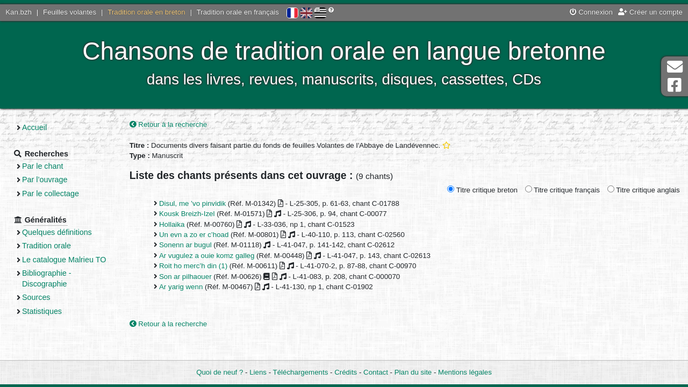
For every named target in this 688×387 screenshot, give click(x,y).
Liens (258, 372)
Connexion (591, 12)
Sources (36, 297)
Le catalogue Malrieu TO (64, 259)
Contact (375, 372)
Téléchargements (300, 372)
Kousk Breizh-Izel (186, 214)
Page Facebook (674, 85)
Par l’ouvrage (44, 179)
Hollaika (171, 224)
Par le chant (42, 166)
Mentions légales (465, 372)
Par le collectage (50, 193)
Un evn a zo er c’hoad (193, 235)
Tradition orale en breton (146, 12)
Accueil (34, 127)
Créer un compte (650, 12)
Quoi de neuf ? (219, 372)
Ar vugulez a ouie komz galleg (206, 256)
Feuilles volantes (69, 12)
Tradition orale (46, 245)
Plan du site (413, 372)
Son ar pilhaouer (185, 277)
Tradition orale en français (238, 12)
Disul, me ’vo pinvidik (192, 203)
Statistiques (42, 311)
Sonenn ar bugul (185, 245)
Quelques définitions (57, 232)
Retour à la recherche (168, 124)
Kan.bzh (18, 12)
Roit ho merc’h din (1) (193, 266)
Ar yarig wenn (181, 287)
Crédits (345, 372)
